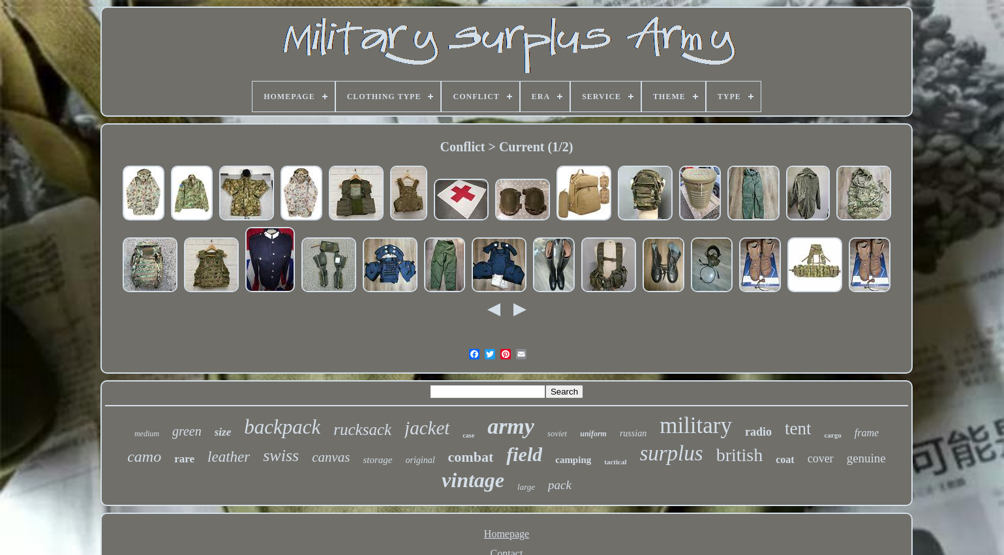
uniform (593, 433)
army (510, 426)
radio (758, 431)
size (223, 432)
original (419, 460)
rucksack (362, 429)
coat (785, 459)
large (526, 487)
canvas (331, 457)
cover (821, 458)
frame (867, 432)
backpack (282, 426)
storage (377, 460)
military (696, 425)
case (468, 435)
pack (559, 485)
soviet (557, 433)
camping (573, 460)
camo (144, 456)
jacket (426, 427)
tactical (615, 462)
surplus (671, 453)
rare (184, 459)
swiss (281, 455)
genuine (866, 458)
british (739, 455)
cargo (832, 435)
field (524, 454)
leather (228, 457)
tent (798, 428)
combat (471, 457)
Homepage (506, 533)
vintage (473, 480)
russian (633, 433)
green (187, 431)
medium (146, 433)
